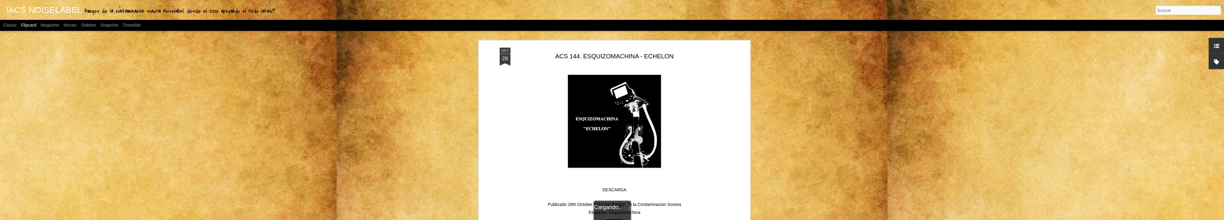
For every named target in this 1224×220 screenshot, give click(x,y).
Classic (10, 25)
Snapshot (109, 25)
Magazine (50, 25)
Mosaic (70, 25)
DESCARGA (615, 106)
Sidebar (88, 25)
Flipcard (28, 25)
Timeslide (132, 25)
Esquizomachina (624, 129)
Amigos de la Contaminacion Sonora (646, 121)
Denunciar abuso (679, 216)
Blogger (659, 216)
